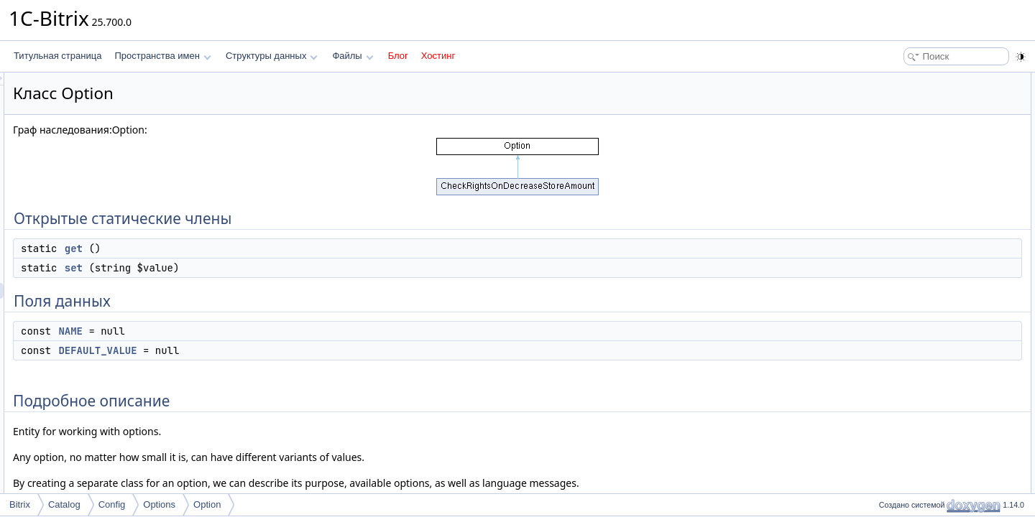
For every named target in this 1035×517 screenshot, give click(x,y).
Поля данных (901, 128)
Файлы (352, 55)
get (253, 248)
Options (159, 504)
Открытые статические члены (934, 80)
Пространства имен (162, 55)
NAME (250, 331)
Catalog (64, 504)
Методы (890, 191)
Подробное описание (917, 175)
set (253, 267)
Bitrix (19, 504)
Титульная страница (57, 55)
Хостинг (438, 55)
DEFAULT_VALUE (277, 350)
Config (112, 504)
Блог (398, 55)
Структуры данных (272, 55)
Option (207, 504)
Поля (885, 238)
